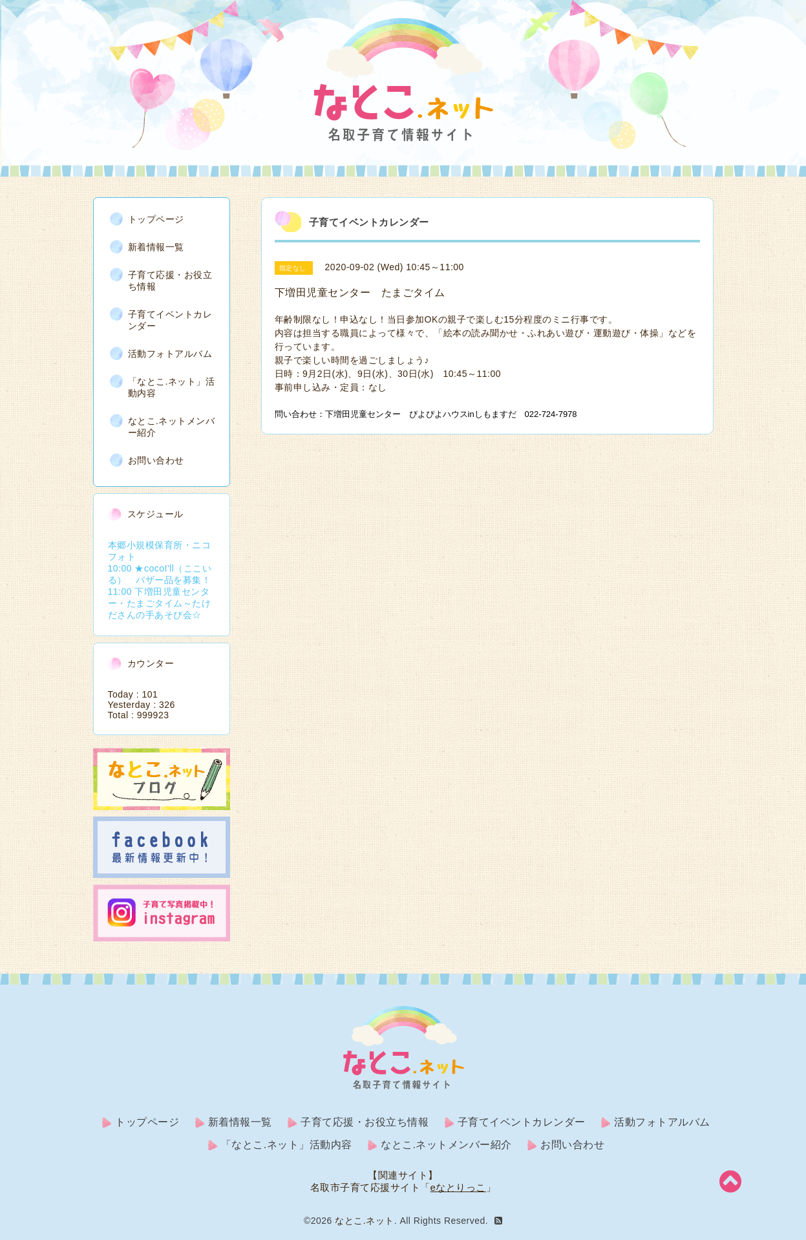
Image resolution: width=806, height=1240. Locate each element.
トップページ (156, 219)
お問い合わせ (156, 460)
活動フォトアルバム (170, 353)
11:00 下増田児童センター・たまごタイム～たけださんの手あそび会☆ (159, 603)
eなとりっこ (458, 1187)
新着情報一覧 (156, 247)
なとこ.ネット (364, 1220)
